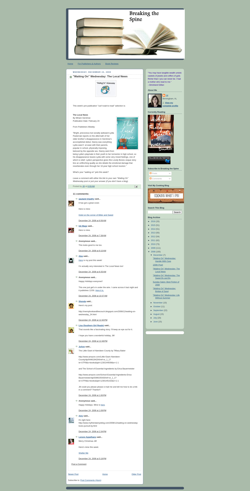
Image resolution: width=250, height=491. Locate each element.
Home (70, 63)
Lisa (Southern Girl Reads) (91, 325)
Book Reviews (111, 63)
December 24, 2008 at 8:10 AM (92, 251)
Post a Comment (78, 464)
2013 (153, 233)
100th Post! (158, 265)
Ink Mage (83, 226)
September (158, 310)
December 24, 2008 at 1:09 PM (92, 410)
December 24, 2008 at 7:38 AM (92, 236)
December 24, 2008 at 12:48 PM (93, 341)
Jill (167, 95)
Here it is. (99, 290)
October (157, 306)
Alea (81, 256)
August (156, 314)
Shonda (82, 301)
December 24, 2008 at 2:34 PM (92, 431)
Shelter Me (83, 453)
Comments (156, 179)
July (155, 318)
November (158, 303)
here (103, 405)
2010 (153, 244)
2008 (153, 252)
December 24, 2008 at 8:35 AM (92, 272)
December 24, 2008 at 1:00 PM (92, 395)
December (158, 255)
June (155, 322)
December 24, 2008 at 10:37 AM (93, 296)
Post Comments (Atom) (90, 480)
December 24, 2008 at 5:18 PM (92, 459)
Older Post (136, 474)
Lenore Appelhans (87, 437)
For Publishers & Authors (89, 63)
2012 (153, 236)
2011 (153, 240)
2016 (153, 221)
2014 (153, 229)
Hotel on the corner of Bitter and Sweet (96, 215)
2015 (153, 225)
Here (81, 230)
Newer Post (73, 474)
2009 (153, 248)
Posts (153, 173)
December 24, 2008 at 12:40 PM (93, 320)
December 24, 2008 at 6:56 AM (92, 221)
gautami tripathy (86, 199)
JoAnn (82, 347)
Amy (81, 416)
